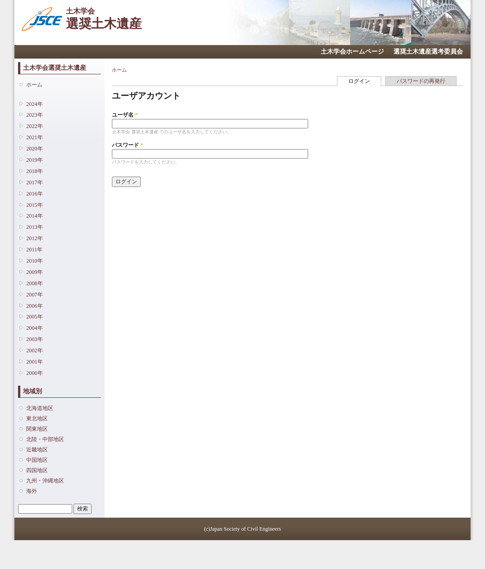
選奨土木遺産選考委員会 (428, 51)
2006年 (34, 306)
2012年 (34, 238)
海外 (31, 491)
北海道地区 (39, 408)
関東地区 (37, 429)
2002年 (34, 350)
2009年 (34, 272)
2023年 (34, 115)
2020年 (34, 149)
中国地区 (37, 460)
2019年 (34, 160)
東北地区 (37, 418)
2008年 (34, 283)
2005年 (34, 317)
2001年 (34, 362)
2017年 (34, 182)
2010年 (34, 261)
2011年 (34, 249)
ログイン (364, 80)
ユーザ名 (125, 115)
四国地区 (37, 470)
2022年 (34, 126)
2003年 (34, 339)
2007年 (34, 294)
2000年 (34, 373)
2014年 (34, 216)
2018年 (34, 171)
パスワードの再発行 (421, 81)
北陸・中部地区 (45, 439)
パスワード (127, 145)
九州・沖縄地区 (45, 481)
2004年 (34, 328)
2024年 (34, 104)
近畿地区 (37, 449)
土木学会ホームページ (352, 51)
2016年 (34, 194)
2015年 (34, 205)
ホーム (34, 85)
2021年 (34, 137)
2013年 (34, 227)
